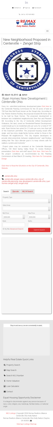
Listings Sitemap (30, 424)
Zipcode (15, 191)
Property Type (7, 197)
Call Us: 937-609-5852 (26, 14)
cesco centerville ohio (29, 179)
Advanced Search (16, 229)
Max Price (31, 213)
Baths (30, 221)
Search (6, 191)
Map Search (9, 370)
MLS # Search (27, 191)
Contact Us (16, 8)
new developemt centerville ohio (32, 181)
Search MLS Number (13, 375)
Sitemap (20, 424)
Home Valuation (11, 381)
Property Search (11, 365)
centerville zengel (12, 179)
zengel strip (23, 183)
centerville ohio (11, 176)
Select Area (6, 205)
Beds (4, 221)
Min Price (6, 213)
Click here (45, 151)
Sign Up (26, 8)
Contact (8, 391)
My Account (36, 8)
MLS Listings (10, 413)
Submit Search (39, 230)
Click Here (45, 106)
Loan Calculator (11, 386)
